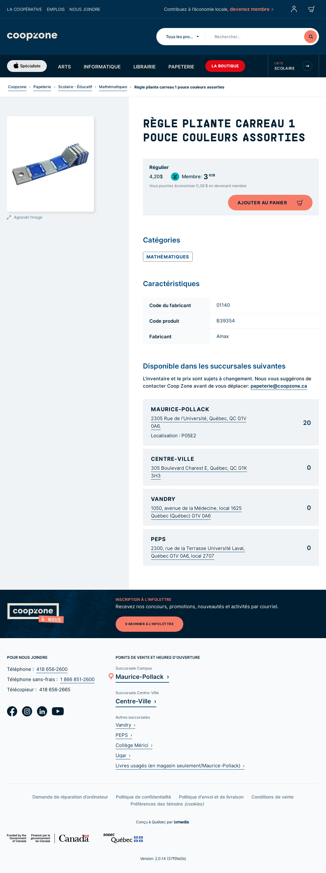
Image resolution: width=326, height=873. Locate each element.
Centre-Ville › (136, 701)
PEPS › (124, 735)
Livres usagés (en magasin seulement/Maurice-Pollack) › (180, 765)
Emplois (56, 9)
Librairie (144, 66)
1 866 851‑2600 (77, 679)
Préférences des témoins (167, 804)
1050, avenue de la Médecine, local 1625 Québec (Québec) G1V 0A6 (196, 512)
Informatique (102, 66)
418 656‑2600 (51, 669)
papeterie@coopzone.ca (279, 385)
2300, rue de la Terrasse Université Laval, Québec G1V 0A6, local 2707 (198, 552)
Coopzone (17, 86)
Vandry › (125, 725)
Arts (64, 66)
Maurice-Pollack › (142, 676)
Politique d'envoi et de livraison (211, 797)
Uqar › (123, 755)
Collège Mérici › (134, 745)
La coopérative (24, 9)
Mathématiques (113, 86)
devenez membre (251, 8)
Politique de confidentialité (143, 797)
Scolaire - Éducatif (75, 86)
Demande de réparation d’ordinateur (70, 797)
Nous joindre (84, 9)
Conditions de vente (273, 797)
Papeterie (181, 66)
